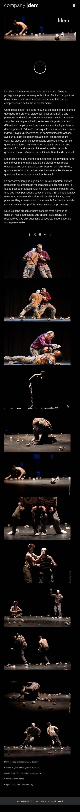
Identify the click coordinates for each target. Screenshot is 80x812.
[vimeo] (50, 234)
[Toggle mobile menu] (74, 5)
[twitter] (35, 234)
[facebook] (29, 234)
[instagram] (40, 234)
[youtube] (45, 234)
